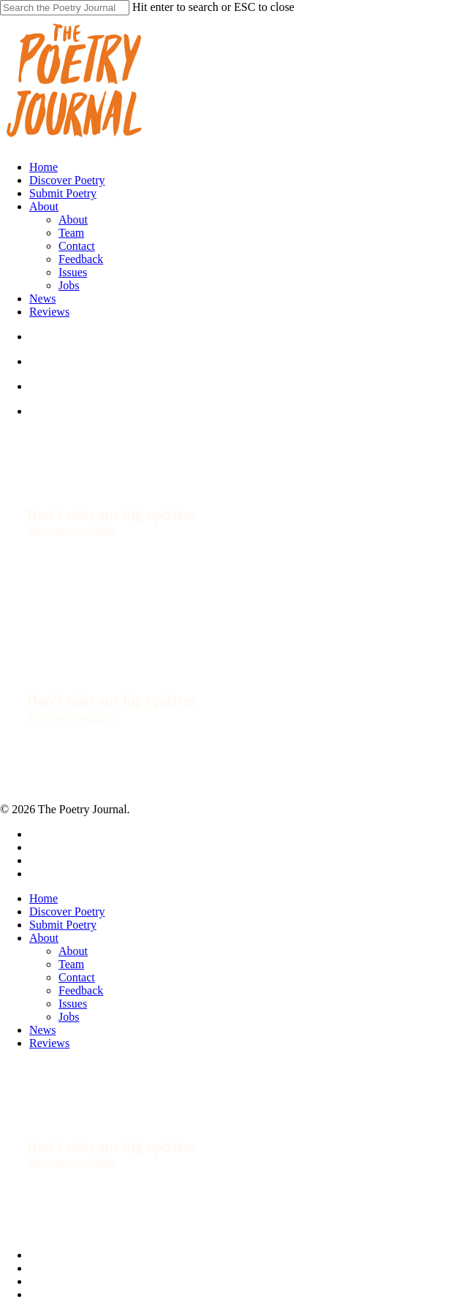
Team (71, 964)
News (42, 1030)
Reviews (49, 1043)
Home (43, 898)
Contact (76, 977)
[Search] (64, 7)
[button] (71, 530)
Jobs (68, 1017)
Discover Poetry (67, 911)
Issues (72, 1003)
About (43, 938)
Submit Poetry (62, 924)
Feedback (80, 990)
